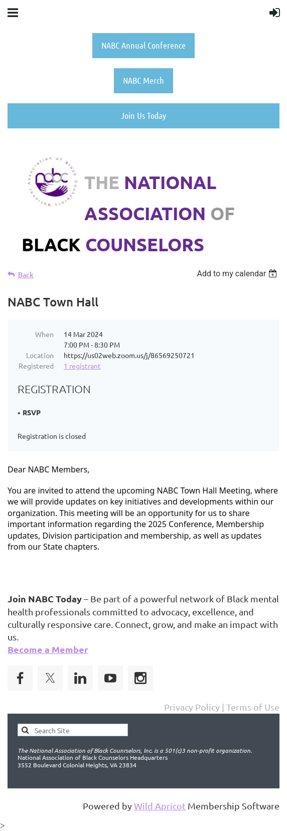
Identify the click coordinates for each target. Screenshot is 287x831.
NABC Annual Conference (143, 45)
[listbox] (238, 273)
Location (40, 355)
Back (26, 274)
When (44, 334)
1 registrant (82, 365)
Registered (36, 365)
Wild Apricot (160, 805)
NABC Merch (143, 80)
